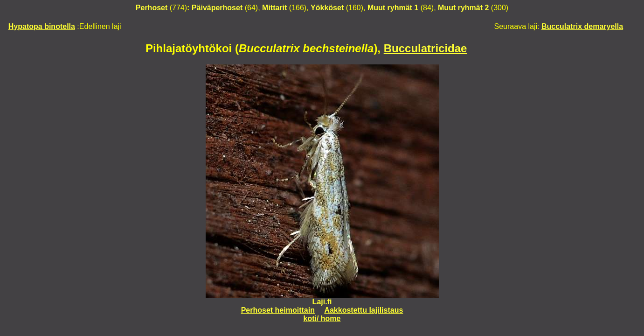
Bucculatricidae (425, 48)
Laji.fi (322, 302)
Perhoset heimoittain (278, 310)
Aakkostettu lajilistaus (363, 310)
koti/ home (321, 318)
